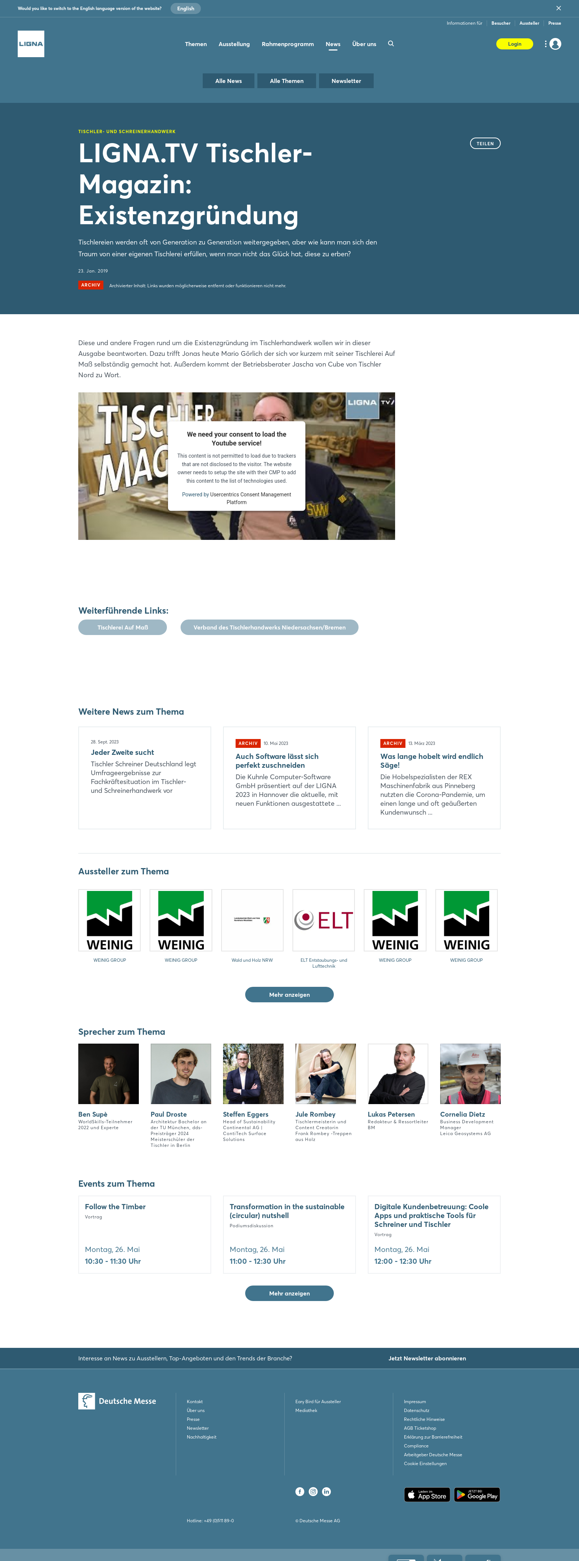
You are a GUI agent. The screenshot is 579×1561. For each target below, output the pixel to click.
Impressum (415, 1401)
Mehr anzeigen (289, 994)
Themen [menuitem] (196, 44)
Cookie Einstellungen (425, 1463)
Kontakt (195, 1401)
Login (514, 44)
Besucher (500, 23)
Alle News (228, 80)
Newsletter (346, 80)
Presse (554, 23)
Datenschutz (416, 1410)
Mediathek (306, 1410)
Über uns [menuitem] (364, 44)
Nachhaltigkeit (201, 1437)
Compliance (416, 1446)
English (185, 8)
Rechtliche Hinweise (424, 1419)
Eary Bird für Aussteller (318, 1401)
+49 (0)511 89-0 (219, 1520)
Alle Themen (287, 80)
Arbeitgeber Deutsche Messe (433, 1454)
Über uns (196, 1410)
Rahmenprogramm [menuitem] (288, 44)
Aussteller (529, 23)
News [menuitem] (333, 44)
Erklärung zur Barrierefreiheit (433, 1437)
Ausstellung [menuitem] (234, 44)
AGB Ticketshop (420, 1428)
